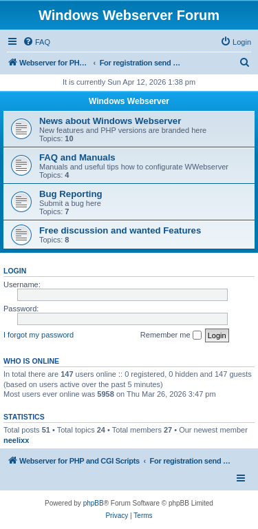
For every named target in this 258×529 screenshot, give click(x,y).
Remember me (171, 335)
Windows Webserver (129, 101)
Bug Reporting (71, 194)
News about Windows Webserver (110, 121)
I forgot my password (38, 335)
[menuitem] (36, 42)
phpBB (93, 503)
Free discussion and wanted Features (120, 230)
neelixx (16, 440)
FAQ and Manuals (77, 157)
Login (14, 271)
